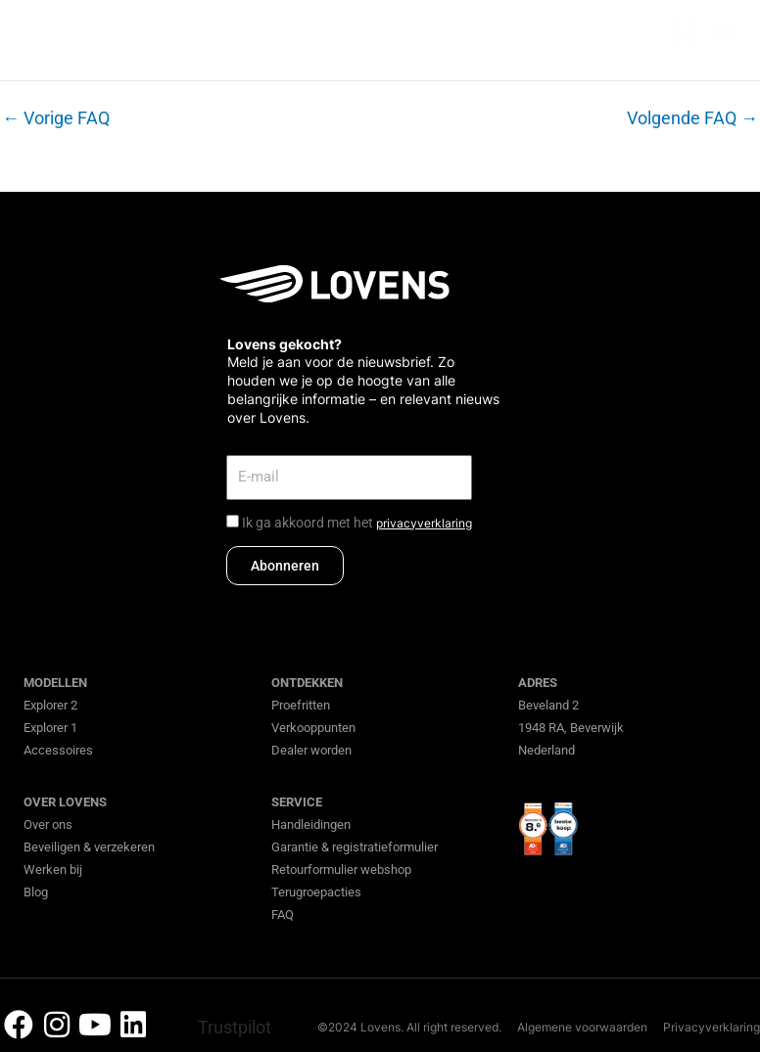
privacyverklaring (424, 523)
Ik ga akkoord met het (357, 522)
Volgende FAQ (692, 118)
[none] (646, 32)
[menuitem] (646, 32)
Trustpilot (234, 1027)
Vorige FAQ (56, 118)
